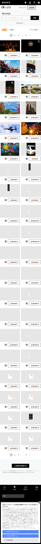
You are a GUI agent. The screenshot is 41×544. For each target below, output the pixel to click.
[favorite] (25, 2)
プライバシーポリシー (23, 527)
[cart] (30, 2)
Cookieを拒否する (11, 536)
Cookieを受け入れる (12, 532)
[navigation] (39, 2)
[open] (34, 2)
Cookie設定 (9, 540)
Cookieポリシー (18, 526)
